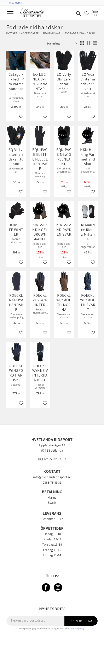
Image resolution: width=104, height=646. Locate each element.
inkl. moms (15, 2)
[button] (11, 13)
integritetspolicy (76, 628)
